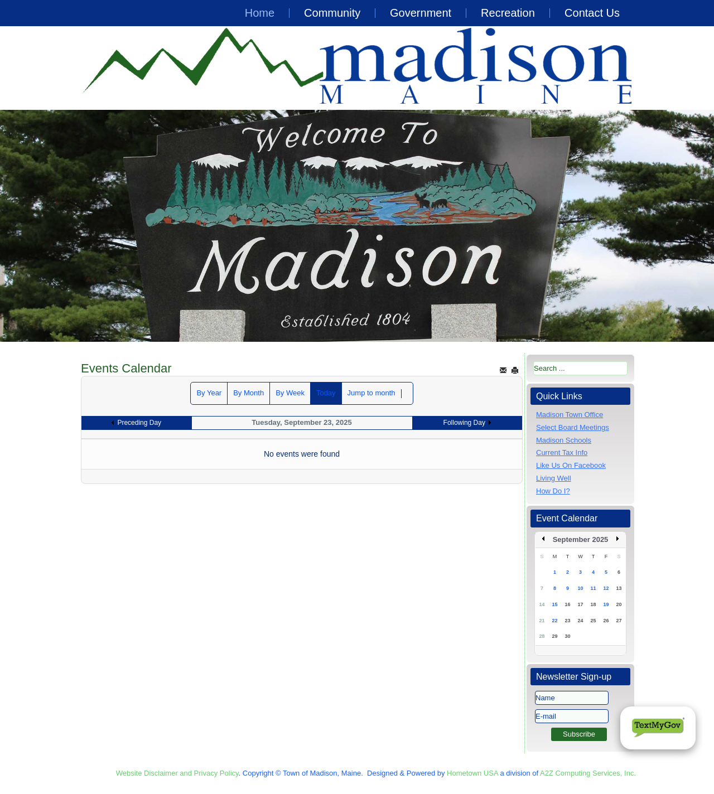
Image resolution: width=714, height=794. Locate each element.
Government (420, 13)
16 (567, 604)
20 (618, 604)
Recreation (508, 13)
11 (593, 588)
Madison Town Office (569, 414)
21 (541, 620)
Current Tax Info (561, 452)
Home (259, 13)
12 (606, 588)
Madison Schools (563, 440)
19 (606, 604)
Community (332, 13)
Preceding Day (139, 423)
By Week (290, 393)
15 (554, 604)
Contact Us (592, 13)
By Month (248, 393)
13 (618, 588)
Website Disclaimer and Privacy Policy (177, 773)
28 (541, 636)
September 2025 (581, 539)
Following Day (464, 423)
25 (593, 620)
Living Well (553, 478)
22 (554, 620)
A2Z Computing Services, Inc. (588, 773)
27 (618, 620)
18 (593, 604)
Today (326, 393)
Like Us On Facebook (571, 465)
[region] (357, 226)
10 (580, 588)
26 (606, 620)
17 (580, 604)
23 (567, 620)
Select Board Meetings (572, 427)
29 (554, 636)
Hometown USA (472, 773)
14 (541, 604)
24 (580, 620)
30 (567, 636)
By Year (208, 393)
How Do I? (553, 491)
